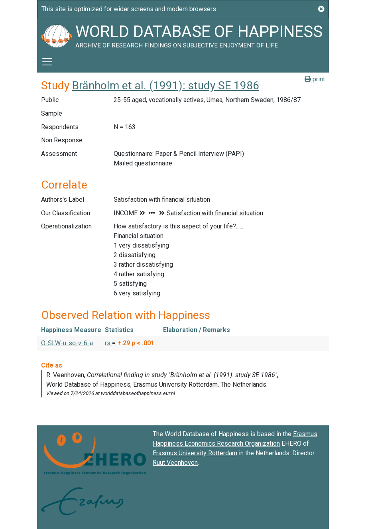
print (315, 79)
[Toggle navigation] (47, 61)
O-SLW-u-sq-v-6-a (67, 343)
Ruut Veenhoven (175, 462)
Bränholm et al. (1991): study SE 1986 (165, 85)
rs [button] (108, 343)
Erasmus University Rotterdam (195, 453)
